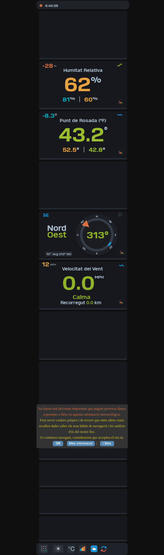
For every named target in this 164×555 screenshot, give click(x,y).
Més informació (81, 443)
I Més (107, 443)
